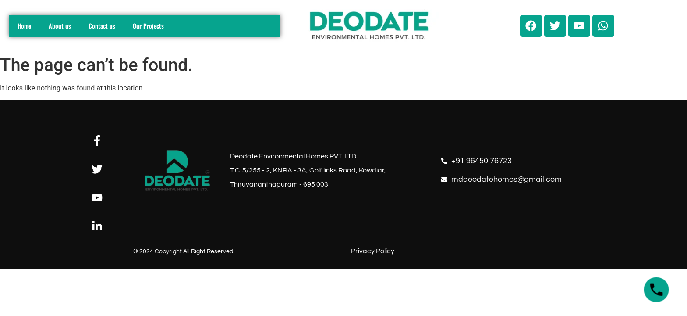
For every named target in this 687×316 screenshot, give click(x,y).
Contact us (102, 25)
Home (24, 25)
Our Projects (148, 25)
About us (60, 25)
